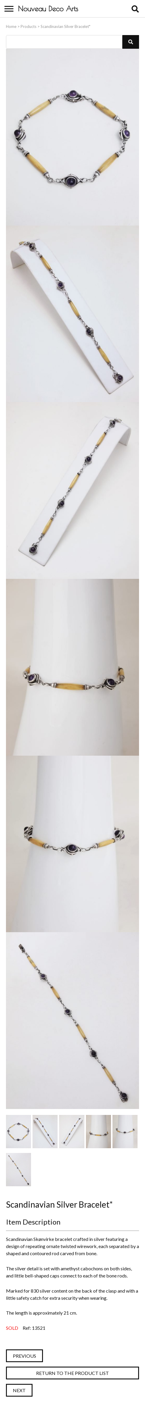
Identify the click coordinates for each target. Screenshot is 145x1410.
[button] (130, 42)
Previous (24, 1356)
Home (11, 26)
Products (28, 26)
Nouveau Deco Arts (48, 8)
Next (19, 1390)
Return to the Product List (72, 1373)
